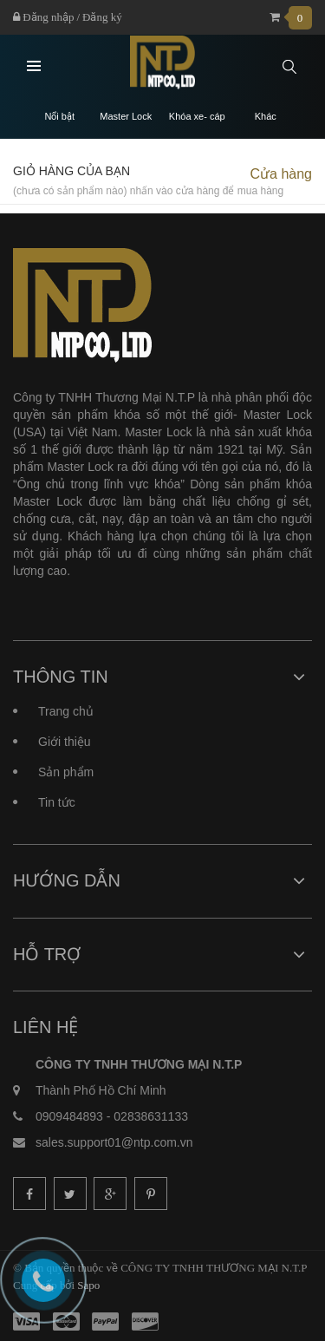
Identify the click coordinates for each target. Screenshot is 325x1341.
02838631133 (151, 1116)
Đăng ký (102, 16)
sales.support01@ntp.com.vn (114, 1142)
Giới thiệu (64, 742)
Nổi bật (59, 116)
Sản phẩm (66, 772)
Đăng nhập (43, 16)
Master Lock (126, 116)
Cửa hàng (281, 174)
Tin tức (56, 802)
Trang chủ (66, 711)
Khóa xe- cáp (197, 116)
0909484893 (69, 1116)
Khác (265, 116)
